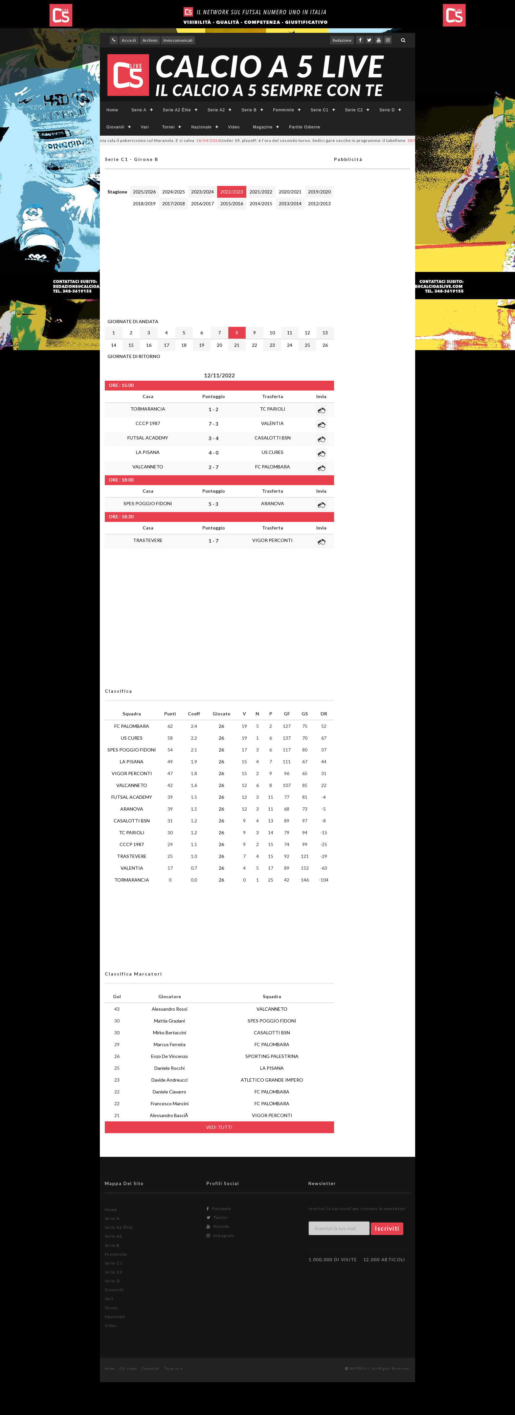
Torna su (174, 1368)
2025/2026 (144, 191)
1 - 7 (213, 541)
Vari (145, 127)
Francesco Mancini (170, 1103)
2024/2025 (173, 191)
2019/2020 (319, 191)
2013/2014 (290, 203)
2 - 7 (213, 467)
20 (219, 345)
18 (184, 345)
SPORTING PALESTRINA (272, 1056)
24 (289, 345)
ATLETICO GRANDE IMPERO (272, 1080)
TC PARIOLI (272, 409)
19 (201, 345)
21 (236, 345)
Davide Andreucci (169, 1080)
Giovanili (115, 127)
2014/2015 (261, 203)
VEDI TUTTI (219, 1127)
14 (113, 345)
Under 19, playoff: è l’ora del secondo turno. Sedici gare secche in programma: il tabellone (313, 140)
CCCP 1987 (148, 423)
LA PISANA (148, 452)
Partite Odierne (305, 127)
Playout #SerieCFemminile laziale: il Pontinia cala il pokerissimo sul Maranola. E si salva (104, 140)
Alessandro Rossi (169, 1009)
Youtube (218, 1226)
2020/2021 (290, 191)
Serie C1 (320, 110)
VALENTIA (272, 423)
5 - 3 (213, 504)
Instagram (220, 1235)
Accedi (129, 40)
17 (166, 345)
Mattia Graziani (169, 1020)
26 (325, 345)
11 (289, 332)
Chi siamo (128, 1368)
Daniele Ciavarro (169, 1091)
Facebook (219, 1208)
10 (272, 332)
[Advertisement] (219, 262)
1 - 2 (213, 409)
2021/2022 (261, 191)
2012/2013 (319, 203)
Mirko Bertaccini (169, 1032)
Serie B (249, 110)
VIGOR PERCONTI (272, 540)
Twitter (218, 1217)
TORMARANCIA (147, 409)
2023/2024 (202, 191)
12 (307, 332)
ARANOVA (272, 503)
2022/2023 (231, 191)
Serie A (138, 110)
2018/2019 (144, 203)
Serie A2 (216, 110)
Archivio (150, 40)
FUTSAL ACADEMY (147, 437)
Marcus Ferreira (170, 1044)
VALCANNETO (147, 466)
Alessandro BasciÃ (169, 1115)
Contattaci (151, 1368)
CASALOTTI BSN (273, 437)
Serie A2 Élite (177, 110)
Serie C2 (354, 110)
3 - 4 (213, 438)
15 (131, 345)
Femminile (283, 110)
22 (254, 345)
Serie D (387, 110)
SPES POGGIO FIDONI (147, 503)
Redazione (342, 40)
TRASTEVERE (148, 540)
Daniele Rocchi (169, 1068)
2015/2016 (231, 203)
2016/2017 (202, 203)
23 (272, 345)
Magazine (263, 127)
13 (325, 332)
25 (307, 345)
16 (148, 345)
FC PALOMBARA (272, 466)
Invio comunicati (178, 40)
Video (234, 127)
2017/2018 (173, 203)
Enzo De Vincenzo (169, 1056)
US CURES (272, 452)
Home (112, 110)
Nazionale (201, 127)
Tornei (168, 127)
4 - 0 (213, 453)
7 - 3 (213, 424)
